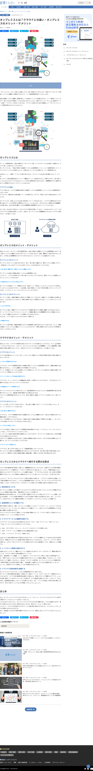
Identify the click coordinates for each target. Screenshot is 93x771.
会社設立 (18, 7)
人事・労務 (43, 7)
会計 (12, 7)
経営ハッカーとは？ (6, 762)
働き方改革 (59, 7)
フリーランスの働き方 (7, 755)
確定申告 (63, 752)
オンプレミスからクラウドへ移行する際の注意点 (19, 103)
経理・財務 (26, 7)
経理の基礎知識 (73, 752)
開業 (56, 752)
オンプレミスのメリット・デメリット (16, 95)
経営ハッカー (4, 11)
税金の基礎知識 (22, 762)
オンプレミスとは (10, 92)
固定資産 (4, 647)
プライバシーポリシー (58, 762)
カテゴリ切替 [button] (4, 6)
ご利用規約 (47, 762)
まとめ (7, 106)
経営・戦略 (35, 7)
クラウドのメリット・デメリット (15, 99)
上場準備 (51, 7)
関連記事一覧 (31, 730)
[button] (4, 31)
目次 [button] (30, 85)
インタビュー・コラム (35, 762)
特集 (15, 762)
